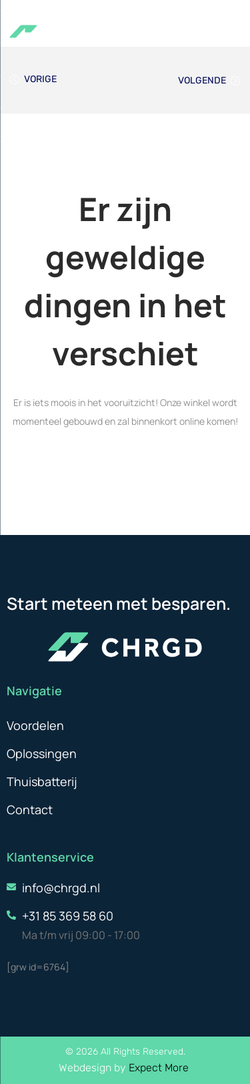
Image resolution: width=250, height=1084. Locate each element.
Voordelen (35, 725)
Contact (30, 809)
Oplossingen (42, 753)
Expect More (160, 1067)
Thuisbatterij (42, 781)
